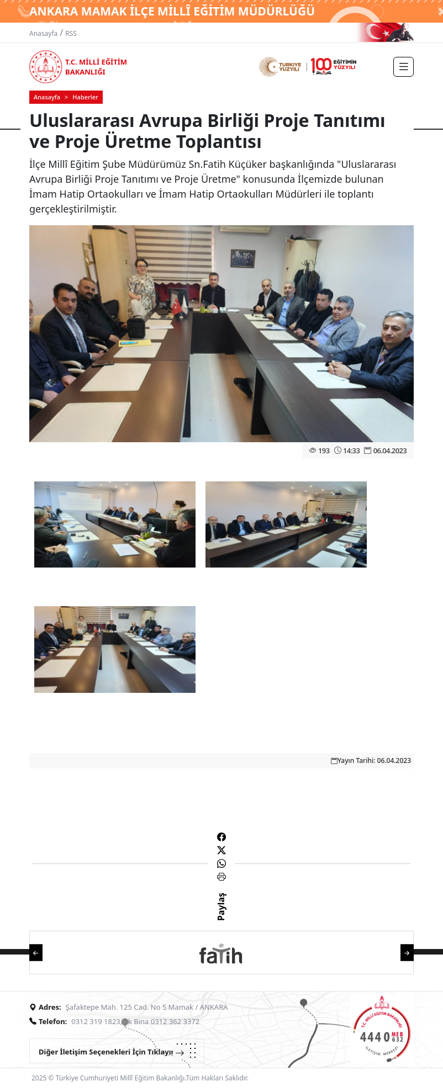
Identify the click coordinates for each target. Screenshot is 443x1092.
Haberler (85, 97)
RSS (71, 33)
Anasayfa (43, 33)
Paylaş (221, 916)
